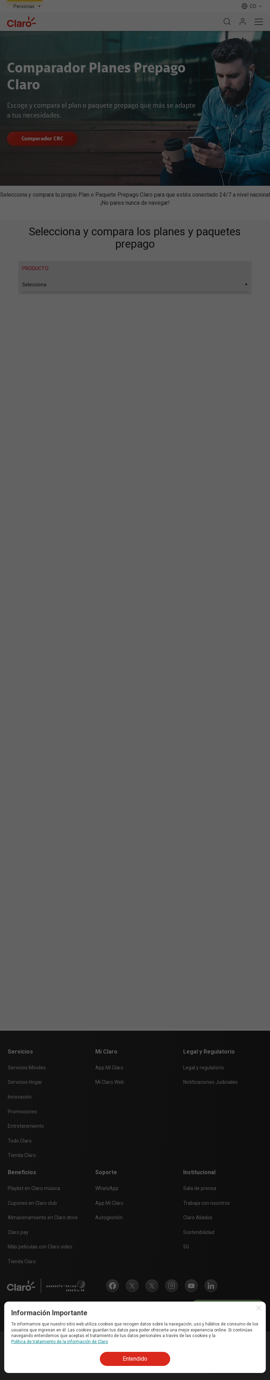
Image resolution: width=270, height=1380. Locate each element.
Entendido (135, 1358)
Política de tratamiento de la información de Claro (59, 1341)
